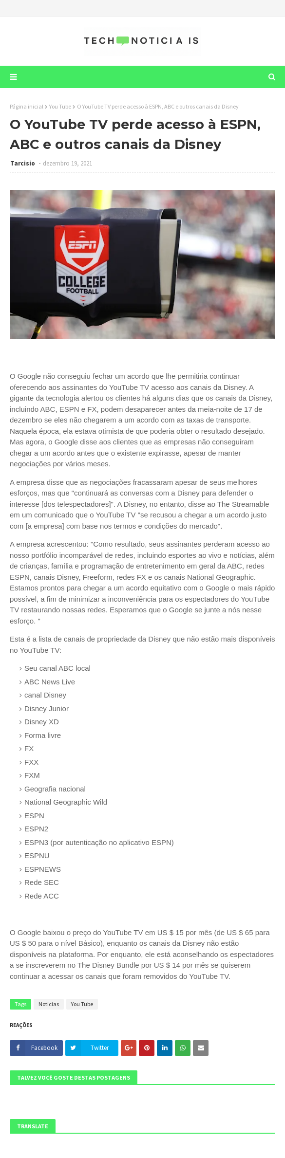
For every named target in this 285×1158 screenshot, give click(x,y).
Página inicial (26, 106)
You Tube (60, 106)
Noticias (48, 1004)
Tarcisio (23, 163)
